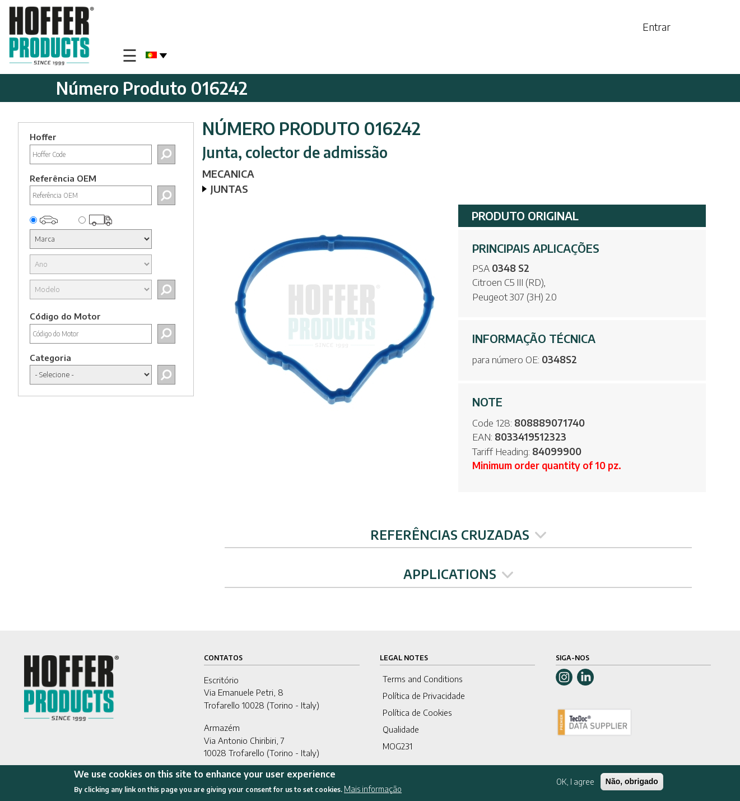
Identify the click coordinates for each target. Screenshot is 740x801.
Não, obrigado (632, 781)
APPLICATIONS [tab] (458, 574)
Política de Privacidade (424, 696)
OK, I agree (575, 782)
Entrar (657, 26)
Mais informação (373, 789)
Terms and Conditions (423, 679)
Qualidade (401, 729)
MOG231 (397, 746)
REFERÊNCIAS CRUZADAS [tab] (458, 535)
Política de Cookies (417, 712)
